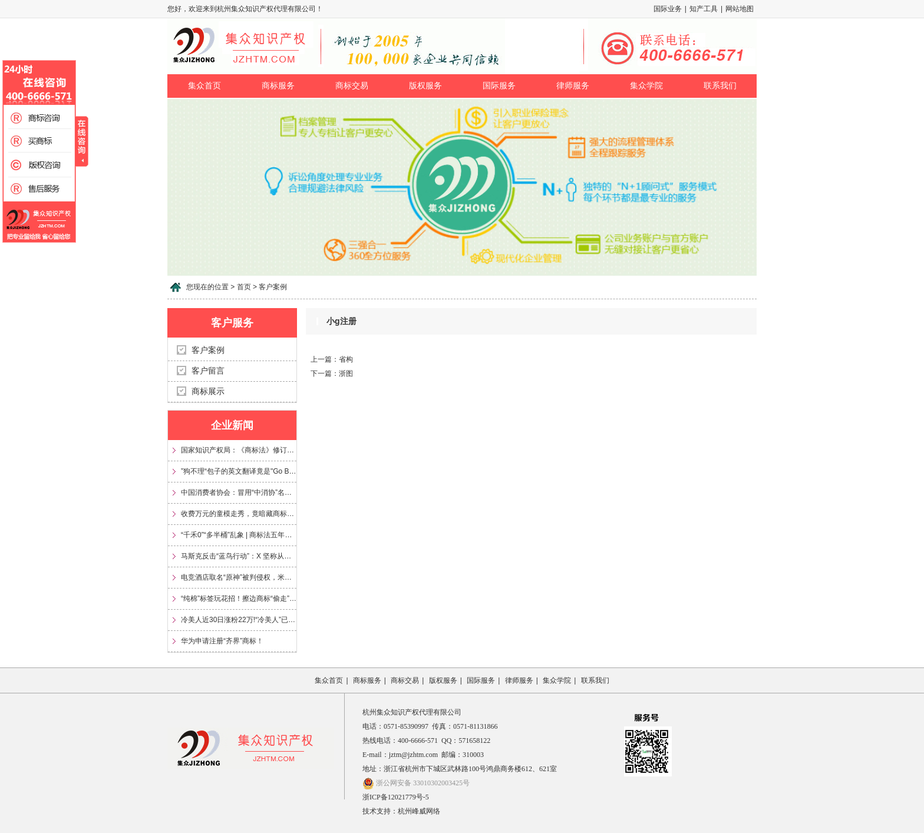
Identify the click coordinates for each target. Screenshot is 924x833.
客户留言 (208, 370)
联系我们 (720, 85)
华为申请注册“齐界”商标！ (222, 641)
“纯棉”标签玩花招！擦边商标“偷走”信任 (238, 598)
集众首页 (204, 85)
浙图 (346, 373)
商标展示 (208, 391)
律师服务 (572, 85)
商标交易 (351, 85)
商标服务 (278, 85)
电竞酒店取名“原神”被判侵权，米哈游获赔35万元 (238, 577)
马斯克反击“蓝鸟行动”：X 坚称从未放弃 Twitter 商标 (238, 556)
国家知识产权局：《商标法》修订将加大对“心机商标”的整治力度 (238, 450)
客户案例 (208, 350)
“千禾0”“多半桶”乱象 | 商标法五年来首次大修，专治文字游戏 (238, 535)
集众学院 (646, 85)
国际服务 (499, 85)
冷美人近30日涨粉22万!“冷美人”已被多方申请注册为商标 (238, 620)
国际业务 (668, 9)
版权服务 (425, 85)
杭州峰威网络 (419, 811)
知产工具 (703, 9)
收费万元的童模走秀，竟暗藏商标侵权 (238, 514)
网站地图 (739, 9)
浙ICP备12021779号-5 (395, 797)
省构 (346, 359)
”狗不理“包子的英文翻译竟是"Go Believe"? (238, 471)
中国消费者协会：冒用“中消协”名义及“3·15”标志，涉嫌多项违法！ (238, 492)
